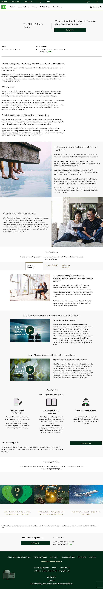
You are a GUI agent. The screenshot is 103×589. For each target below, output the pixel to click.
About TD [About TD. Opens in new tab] (48, 1)
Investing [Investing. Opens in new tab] (38, 2)
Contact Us (95, 7)
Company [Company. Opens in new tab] (54, 557)
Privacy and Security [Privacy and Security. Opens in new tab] (41, 567)
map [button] (49, 51)
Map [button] (70, 544)
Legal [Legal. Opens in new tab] (54, 567)
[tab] (34, 266)
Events (34, 7)
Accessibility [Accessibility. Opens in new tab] (64, 567)
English (89, 2)
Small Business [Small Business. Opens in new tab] (15, 1)
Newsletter (57, 7)
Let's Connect (86, 443)
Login (97, 2)
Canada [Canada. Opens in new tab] (51, 580)
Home (12, 7)
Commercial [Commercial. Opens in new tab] (28, 1)
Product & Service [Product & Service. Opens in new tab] (68, 557)
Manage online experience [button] (51, 561)
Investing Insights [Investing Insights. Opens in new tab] (40, 557)
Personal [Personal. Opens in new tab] (4, 1)
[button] (30, 330)
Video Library (45, 7)
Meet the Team (23, 7)
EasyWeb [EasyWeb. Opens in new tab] (92, 557)
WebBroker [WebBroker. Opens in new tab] (82, 557)
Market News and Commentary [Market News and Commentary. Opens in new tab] (19, 557)
